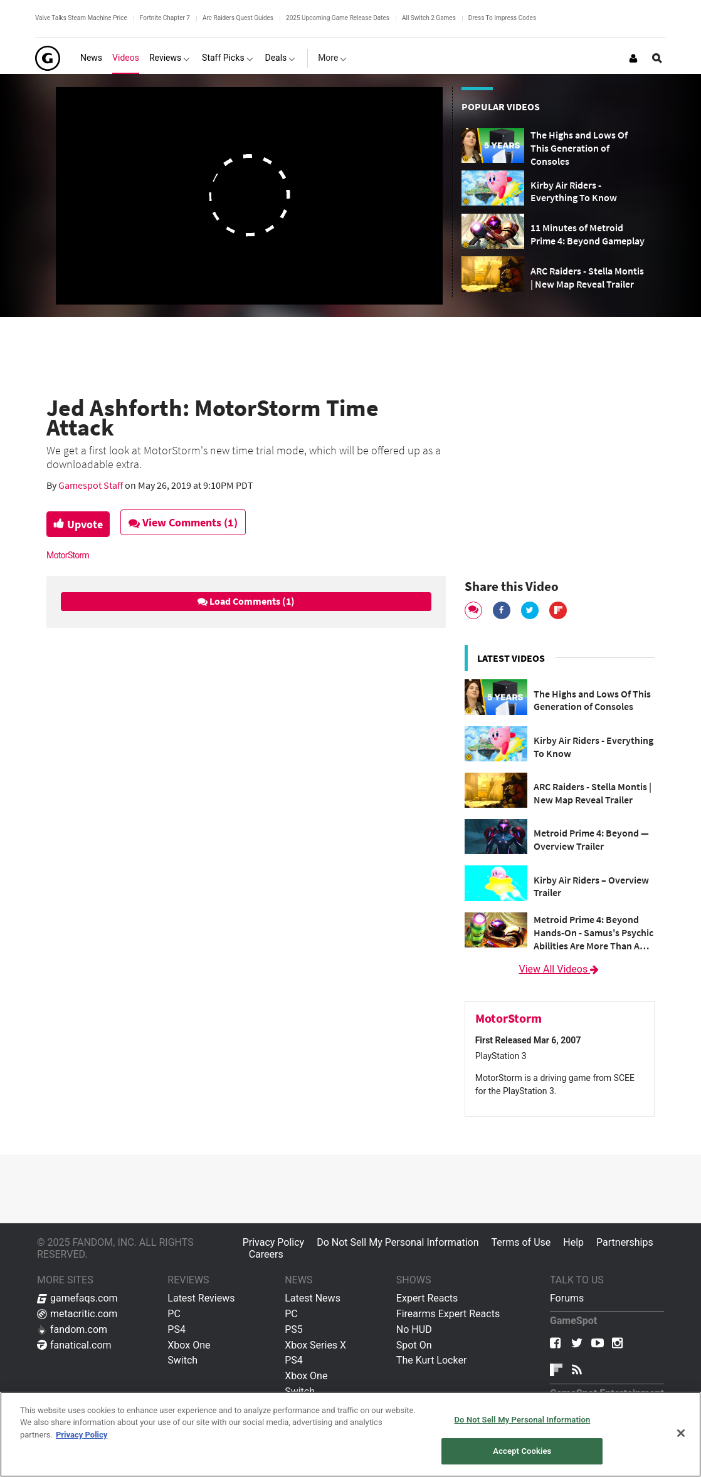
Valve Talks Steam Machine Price (81, 17)
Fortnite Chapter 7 (165, 17)
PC (174, 1314)
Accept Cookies (522, 1451)
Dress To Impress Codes (502, 17)
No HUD (414, 1329)
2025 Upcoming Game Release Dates (337, 17)
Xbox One (188, 1345)
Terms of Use (521, 1242)
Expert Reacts (427, 1298)
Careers (266, 1254)
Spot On (414, 1345)
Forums (567, 1298)
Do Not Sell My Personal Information (397, 1242)
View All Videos (559, 969)
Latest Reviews (201, 1298)
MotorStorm (67, 555)
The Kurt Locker (431, 1360)
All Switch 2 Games (429, 17)
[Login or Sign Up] (633, 58)
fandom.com (72, 1329)
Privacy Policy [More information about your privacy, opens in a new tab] (81, 1434)
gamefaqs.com (77, 1298)
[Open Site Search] (657, 58)
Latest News (312, 1298)
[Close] (681, 1433)
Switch (182, 1360)
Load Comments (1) (246, 601)
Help (573, 1242)
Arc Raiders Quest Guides (238, 17)
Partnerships (624, 1242)
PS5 (294, 1329)
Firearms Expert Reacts (448, 1314)
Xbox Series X (315, 1345)
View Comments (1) (188, 522)
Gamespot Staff (91, 485)
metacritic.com (77, 1314)
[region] (350, 1434)
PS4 (176, 1329)
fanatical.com (74, 1345)
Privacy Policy (274, 1242)
